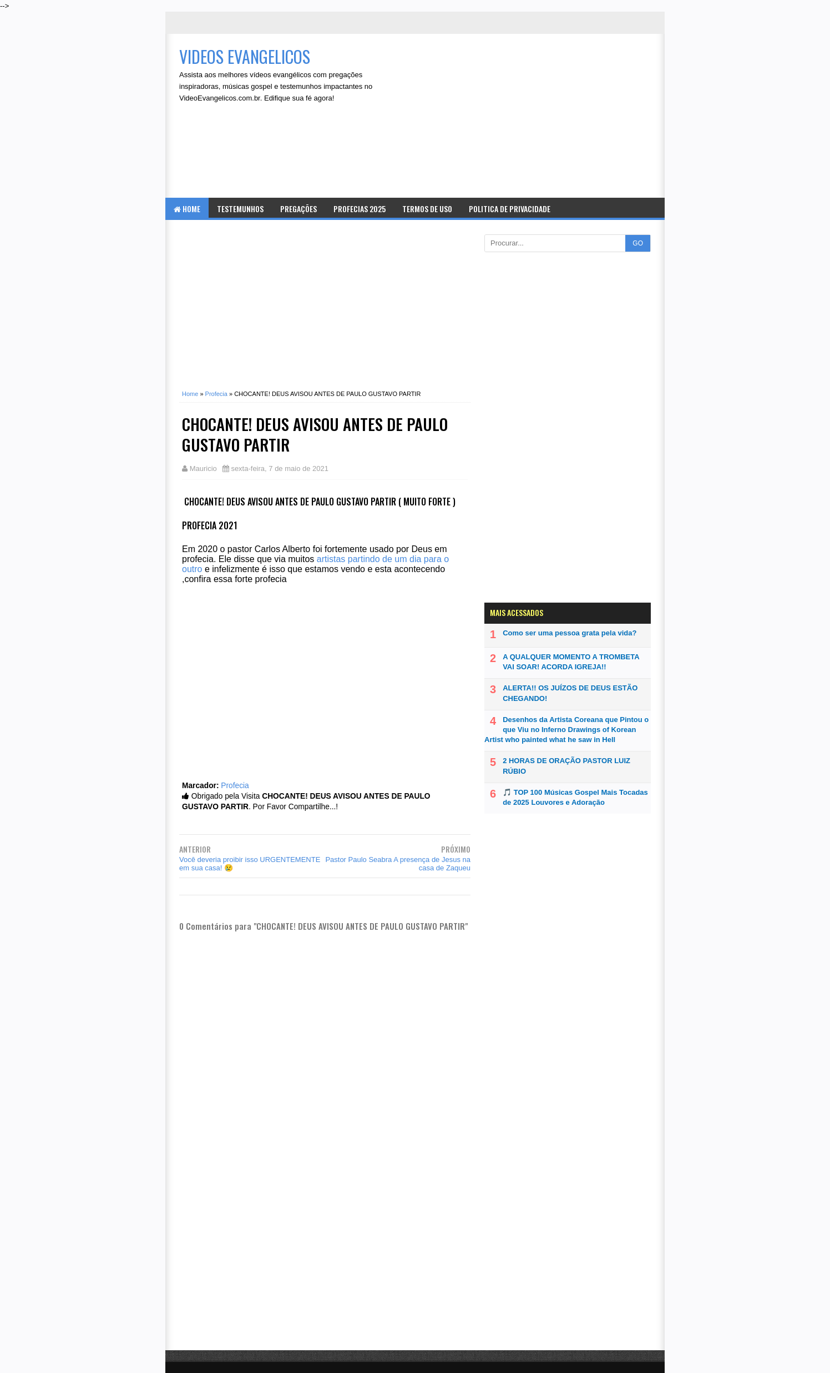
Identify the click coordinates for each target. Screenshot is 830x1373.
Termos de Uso (427, 208)
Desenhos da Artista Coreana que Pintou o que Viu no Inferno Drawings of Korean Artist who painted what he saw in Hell (566, 729)
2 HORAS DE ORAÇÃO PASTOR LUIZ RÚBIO (566, 765)
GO (637, 243)
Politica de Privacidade (509, 208)
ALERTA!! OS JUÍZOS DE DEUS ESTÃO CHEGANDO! (570, 693)
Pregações (298, 208)
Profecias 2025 (359, 208)
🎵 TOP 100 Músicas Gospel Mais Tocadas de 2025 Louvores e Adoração (575, 797)
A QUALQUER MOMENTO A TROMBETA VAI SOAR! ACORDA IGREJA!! (571, 662)
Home (187, 208)
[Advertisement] (529, 117)
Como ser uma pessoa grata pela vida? (569, 633)
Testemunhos (240, 208)
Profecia (235, 785)
